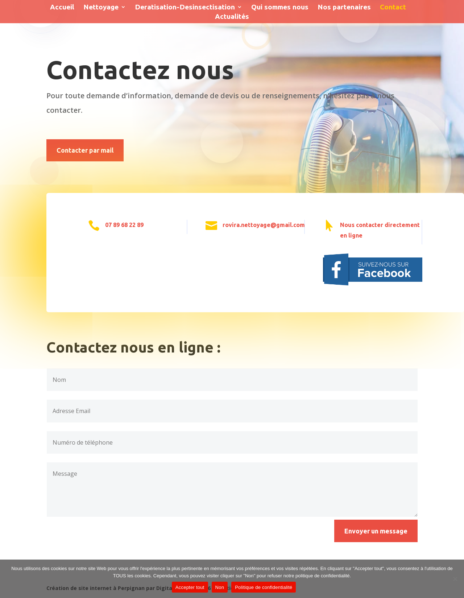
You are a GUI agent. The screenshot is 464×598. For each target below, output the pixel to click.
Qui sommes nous (279, 7)
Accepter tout (189, 587)
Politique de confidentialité (263, 587)
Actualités (232, 17)
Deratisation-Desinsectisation (185, 7)
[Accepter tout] (455, 578)
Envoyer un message (375, 531)
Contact (393, 7)
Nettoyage (101, 7)
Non (219, 587)
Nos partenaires (344, 7)
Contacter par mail (85, 150)
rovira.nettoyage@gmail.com (264, 225)
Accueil (62, 7)
